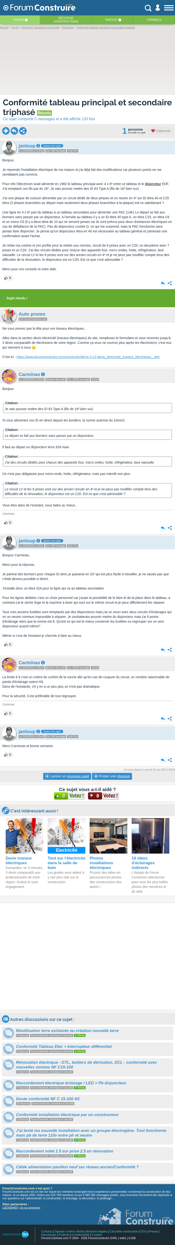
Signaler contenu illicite (69, 1231)
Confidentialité (80, 1234)
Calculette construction (123, 1231)
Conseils (154, 20)
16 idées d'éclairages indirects (143, 863)
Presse (153, 1231)
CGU (143, 1231)
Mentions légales (96, 1231)
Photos (111, 20)
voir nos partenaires (30, 1207)
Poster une (112, 776)
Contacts (46, 1231)
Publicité (63, 1234)
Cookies (97, 1234)
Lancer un (67, 776)
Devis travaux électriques (19, 860)
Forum (18, 20)
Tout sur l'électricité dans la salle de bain (66, 863)
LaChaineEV (10, 1207)
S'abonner (161, 131)
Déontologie (48, 1234)
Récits (66, 20)
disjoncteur (153, 184)
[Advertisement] (87, 956)
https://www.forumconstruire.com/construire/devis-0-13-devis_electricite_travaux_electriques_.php (88, 357)
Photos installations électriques (101, 863)
